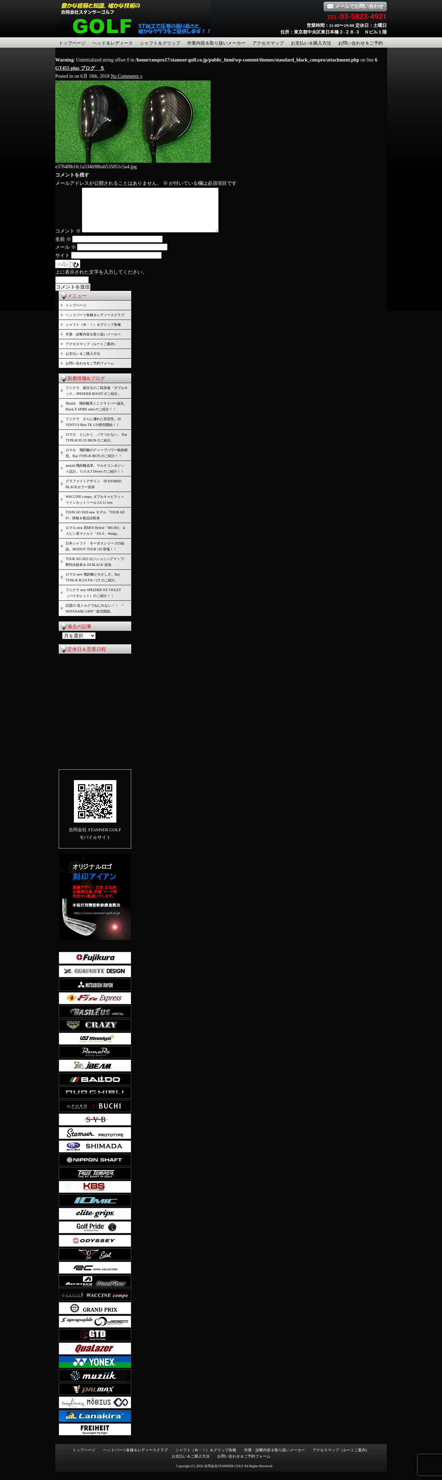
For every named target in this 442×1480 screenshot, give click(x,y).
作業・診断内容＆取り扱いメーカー (93, 342)
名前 (63, 247)
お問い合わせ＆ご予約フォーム (90, 371)
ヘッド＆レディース (113, 43)
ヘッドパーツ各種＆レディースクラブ (95, 323)
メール (65, 255)
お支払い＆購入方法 (311, 43)
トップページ (72, 43)
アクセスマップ (268, 43)
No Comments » (127, 76)
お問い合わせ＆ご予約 (360, 43)
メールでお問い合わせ (355, 6)
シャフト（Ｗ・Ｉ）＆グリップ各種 (93, 333)
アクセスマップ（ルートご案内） (91, 352)
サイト (62, 263)
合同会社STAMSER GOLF (223, 1474)
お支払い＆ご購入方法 (83, 362)
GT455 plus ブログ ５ (80, 68)
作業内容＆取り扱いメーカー (216, 43)
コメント (68, 239)
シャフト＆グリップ (160, 43)
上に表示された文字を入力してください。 (101, 280)
